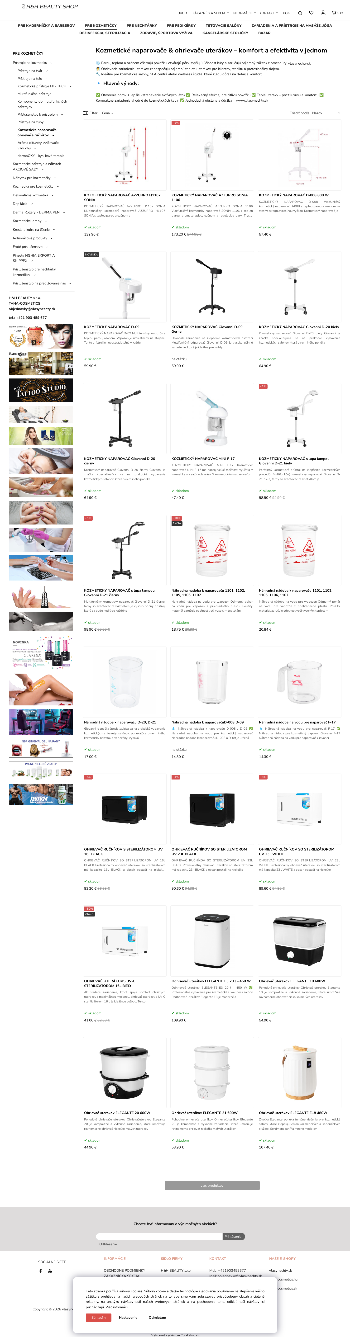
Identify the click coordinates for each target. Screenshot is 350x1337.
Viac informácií (116, 1307)
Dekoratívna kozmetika (30, 195)
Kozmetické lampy (27, 220)
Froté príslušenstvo (28, 246)
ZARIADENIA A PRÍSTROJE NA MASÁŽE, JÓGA (292, 25)
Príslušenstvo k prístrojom (38, 114)
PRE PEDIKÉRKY (181, 25)
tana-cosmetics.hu (283, 1278)
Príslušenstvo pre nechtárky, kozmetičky (34, 272)
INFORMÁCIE (242, 13)
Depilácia (20, 203)
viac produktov (212, 1185)
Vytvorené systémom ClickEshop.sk (175, 1334)
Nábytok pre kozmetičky (32, 177)
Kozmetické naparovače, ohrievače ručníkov (38, 132)
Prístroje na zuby (31, 122)
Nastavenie (128, 1317)
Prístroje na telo (30, 78)
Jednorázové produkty (30, 238)
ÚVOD (182, 13)
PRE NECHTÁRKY (142, 25)
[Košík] (337, 13)
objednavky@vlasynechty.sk (240, 1275)
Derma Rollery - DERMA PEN (36, 212)
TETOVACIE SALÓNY (224, 25)
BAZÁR (264, 33)
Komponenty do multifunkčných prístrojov (42, 104)
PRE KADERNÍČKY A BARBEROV (46, 25)
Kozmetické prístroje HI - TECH (42, 86)
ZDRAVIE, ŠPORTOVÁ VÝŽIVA (166, 33)
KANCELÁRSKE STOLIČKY (225, 33)
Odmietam (157, 1317)
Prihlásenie (232, 1236)
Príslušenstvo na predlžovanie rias (39, 283)
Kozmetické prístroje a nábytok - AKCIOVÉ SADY (38, 166)
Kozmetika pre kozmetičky (33, 186)
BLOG (286, 13)
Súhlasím (98, 1317)
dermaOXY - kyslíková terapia (41, 155)
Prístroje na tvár (30, 70)
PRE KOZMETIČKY (101, 25)
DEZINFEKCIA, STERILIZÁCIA (104, 33)
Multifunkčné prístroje (34, 93)
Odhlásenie (108, 1243)
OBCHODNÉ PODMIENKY (124, 1269)
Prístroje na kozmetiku (30, 62)
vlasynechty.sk (280, 1269)
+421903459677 (232, 1269)
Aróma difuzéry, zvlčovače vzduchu (38, 145)
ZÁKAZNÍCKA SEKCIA (208, 13)
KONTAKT (267, 13)
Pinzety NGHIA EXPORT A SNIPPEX (34, 258)
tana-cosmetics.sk (283, 1287)
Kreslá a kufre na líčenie (31, 229)
